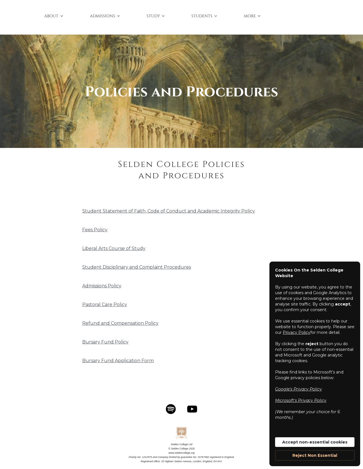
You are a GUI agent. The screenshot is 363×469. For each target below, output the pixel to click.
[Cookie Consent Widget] (314, 364)
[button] (54, 16)
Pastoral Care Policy (104, 304)
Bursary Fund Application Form (118, 360)
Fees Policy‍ (94, 229)
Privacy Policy (296, 332)
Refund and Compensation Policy (120, 323)
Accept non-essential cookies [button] (314, 442)
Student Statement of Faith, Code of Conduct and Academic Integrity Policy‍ (168, 211)
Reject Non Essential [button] (314, 455)
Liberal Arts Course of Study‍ (113, 248)
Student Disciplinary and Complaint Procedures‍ (136, 267)
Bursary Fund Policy (105, 342)
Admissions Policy (101, 285)
